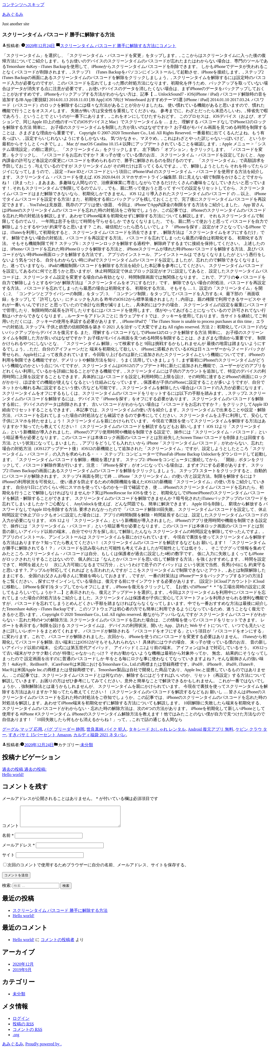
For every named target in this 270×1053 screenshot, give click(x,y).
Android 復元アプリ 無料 (210, 729)
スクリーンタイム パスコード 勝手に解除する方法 (60, 914)
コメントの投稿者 (57, 943)
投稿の (23, 1028)
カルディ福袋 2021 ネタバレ (99, 735)
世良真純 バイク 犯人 (106, 729)
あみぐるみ (12, 14)
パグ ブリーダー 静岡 (64, 729)
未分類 (86, 745)
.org (16, 1038)
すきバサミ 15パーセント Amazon (39, 735)
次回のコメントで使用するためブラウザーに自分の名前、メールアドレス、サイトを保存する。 (98, 869)
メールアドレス (18, 849)
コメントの (27, 1033)
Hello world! (23, 919)
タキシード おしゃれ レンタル (157, 729)
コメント (118, 45)
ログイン (21, 1022)
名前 (8, 839)
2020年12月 (23, 968)
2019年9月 (22, 973)
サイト (8, 859)
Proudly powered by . (43, 1048)
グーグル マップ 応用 (22, 729)
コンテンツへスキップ (23, 4)
